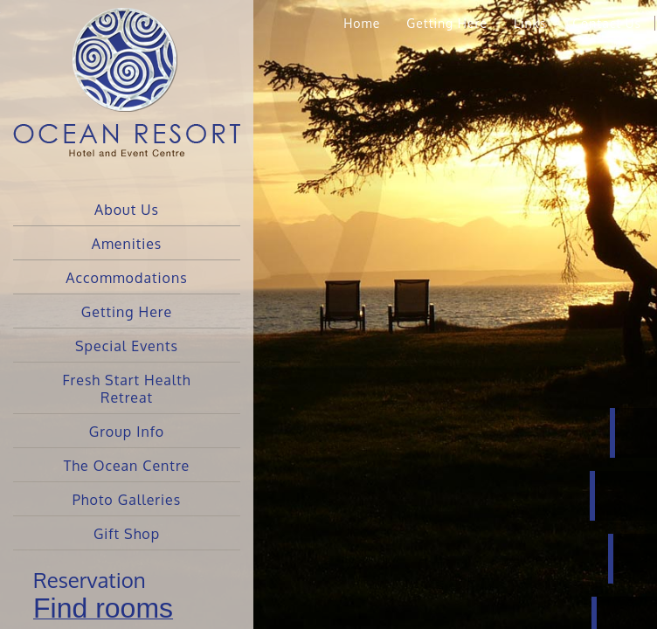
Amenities (127, 243)
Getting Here (126, 312)
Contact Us (606, 23)
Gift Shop (126, 534)
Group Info (126, 431)
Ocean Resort (126, 96)
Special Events (126, 346)
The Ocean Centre (127, 465)
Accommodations (126, 278)
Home (361, 23)
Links (530, 23)
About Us (126, 209)
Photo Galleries (127, 499)
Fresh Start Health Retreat (126, 388)
